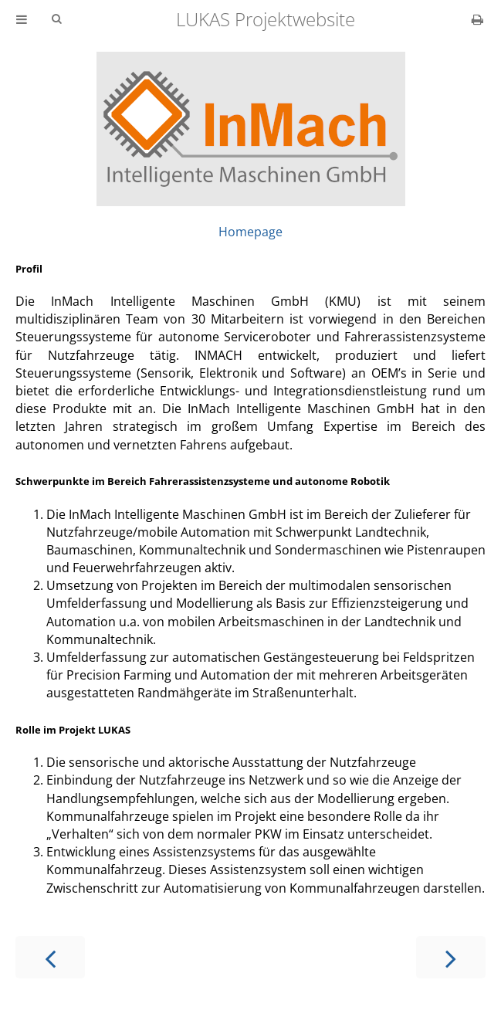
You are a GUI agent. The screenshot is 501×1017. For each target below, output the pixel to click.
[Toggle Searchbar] (56, 19)
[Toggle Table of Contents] (21, 19)
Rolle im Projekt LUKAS (72, 730)
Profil (28, 269)
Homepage (250, 231)
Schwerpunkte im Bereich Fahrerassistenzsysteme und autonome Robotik (202, 481)
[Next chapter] (451, 957)
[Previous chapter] (50, 957)
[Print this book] (477, 19)
